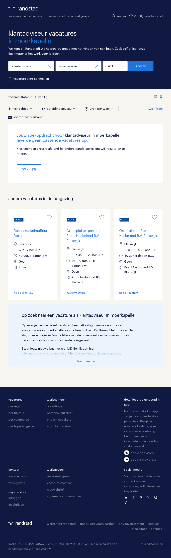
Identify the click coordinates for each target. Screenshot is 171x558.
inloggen (14, 498)
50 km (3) (29, 169)
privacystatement (131, 523)
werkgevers (16, 483)
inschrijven (16, 504)
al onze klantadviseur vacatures (97, 353)
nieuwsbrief (55, 489)
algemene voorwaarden (64, 496)
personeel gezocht (60, 476)
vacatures (14, 16)
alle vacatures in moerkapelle (43, 353)
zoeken (141, 66)
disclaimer (139, 528)
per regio (15, 406)
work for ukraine (58, 426)
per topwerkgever (21, 426)
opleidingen (55, 406)
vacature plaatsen (60, 483)
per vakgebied (18, 419)
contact (13, 469)
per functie (16, 413)
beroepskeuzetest (60, 413)
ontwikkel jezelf (34, 16)
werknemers (56, 399)
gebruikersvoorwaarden (97, 523)
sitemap (157, 528)
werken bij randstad (61, 523)
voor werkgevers (78, 16)
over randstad (56, 16)
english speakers (59, 419)
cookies (153, 523)
